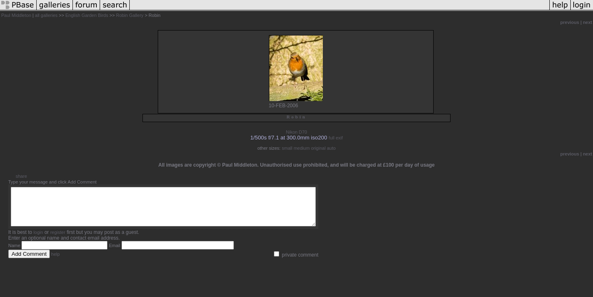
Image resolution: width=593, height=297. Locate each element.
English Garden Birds (86, 15)
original (318, 148)
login (38, 239)
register (57, 239)
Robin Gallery (130, 15)
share (21, 176)
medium (302, 148)
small (287, 148)
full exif (336, 137)
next (587, 22)
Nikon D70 (296, 132)
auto (331, 148)
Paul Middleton (16, 15)
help (55, 261)
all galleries (46, 15)
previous (569, 22)
